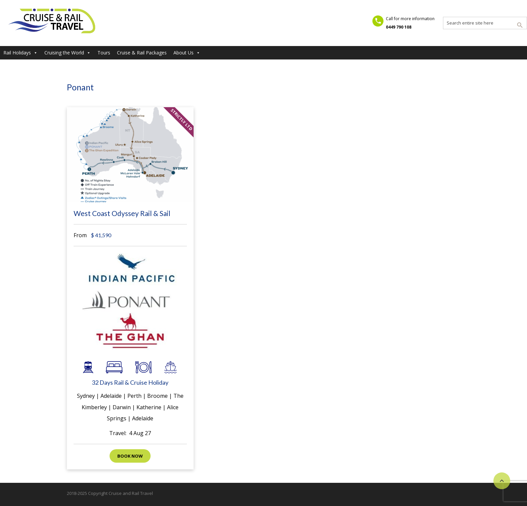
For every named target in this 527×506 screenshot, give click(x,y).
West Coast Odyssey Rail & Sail (122, 213)
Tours (103, 52)
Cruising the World (67, 52)
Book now (130, 456)
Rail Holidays (20, 52)
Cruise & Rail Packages (142, 52)
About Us (186, 52)
